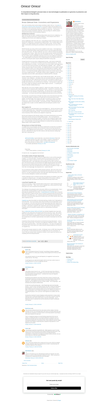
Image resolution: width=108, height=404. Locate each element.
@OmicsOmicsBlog (29, 138)
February (70, 94)
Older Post (60, 363)
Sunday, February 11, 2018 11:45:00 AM (33, 304)
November (70, 82)
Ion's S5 (68, 228)
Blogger (59, 400)
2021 (68, 73)
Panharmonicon (70, 259)
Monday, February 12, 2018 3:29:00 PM (33, 336)
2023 (68, 70)
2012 (68, 132)
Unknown (27, 340)
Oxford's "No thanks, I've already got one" (76, 214)
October (70, 84)
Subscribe (54, 388)
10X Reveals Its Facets (77, 234)
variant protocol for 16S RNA (48, 192)
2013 (68, 130)
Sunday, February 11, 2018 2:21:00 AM (33, 263)
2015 (68, 127)
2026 (68, 65)
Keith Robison (28, 267)
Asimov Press (70, 154)
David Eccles (28, 308)
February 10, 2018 (42, 143)
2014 (68, 128)
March (69, 92)
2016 (68, 125)
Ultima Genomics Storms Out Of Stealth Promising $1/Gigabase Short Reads (75, 200)
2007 (68, 141)
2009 (68, 137)
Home (42, 363)
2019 (68, 77)
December (70, 80)
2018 (68, 78)
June (69, 87)
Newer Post (24, 363)
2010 (68, 135)
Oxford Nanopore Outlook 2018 (74, 119)
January (70, 121)
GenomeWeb (69, 151)
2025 (68, 66)
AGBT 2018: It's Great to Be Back (75, 111)
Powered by (54, 394)
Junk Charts (69, 260)
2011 (68, 134)
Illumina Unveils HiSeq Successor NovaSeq (76, 207)
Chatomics (69, 157)
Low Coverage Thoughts (72, 160)
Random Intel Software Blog (72, 262)
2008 (68, 139)
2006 (68, 142)
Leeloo (26, 328)
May (69, 89)
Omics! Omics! (30, 6)
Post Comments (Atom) (32, 365)
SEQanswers (69, 149)
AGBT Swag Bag (71, 110)
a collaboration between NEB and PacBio (33, 211)
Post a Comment (27, 360)
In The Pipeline (70, 156)
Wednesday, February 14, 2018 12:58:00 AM (34, 358)
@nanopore (52, 138)
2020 (68, 75)
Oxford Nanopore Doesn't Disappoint (74, 192)
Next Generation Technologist (73, 148)
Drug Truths (69, 169)
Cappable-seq (25, 200)
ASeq (68, 159)
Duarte (26, 249)
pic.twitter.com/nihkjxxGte (49, 142)
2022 (68, 72)
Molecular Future (70, 166)
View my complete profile (71, 54)
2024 (68, 68)
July (69, 85)
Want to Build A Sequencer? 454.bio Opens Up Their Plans (78, 184)
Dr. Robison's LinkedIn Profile (73, 152)
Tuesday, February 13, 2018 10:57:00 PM (33, 346)
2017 (68, 123)
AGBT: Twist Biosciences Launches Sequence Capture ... (75, 105)
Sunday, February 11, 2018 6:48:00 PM (33, 324)
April (69, 91)
